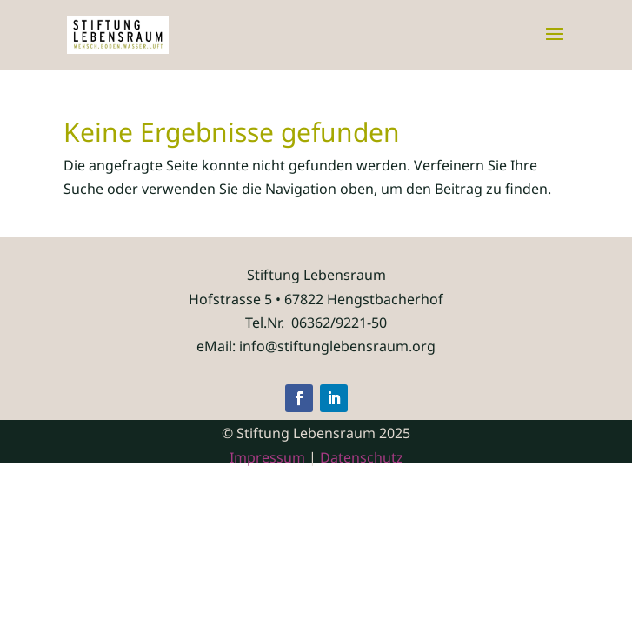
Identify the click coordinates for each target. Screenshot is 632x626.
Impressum (267, 457)
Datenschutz (361, 457)
